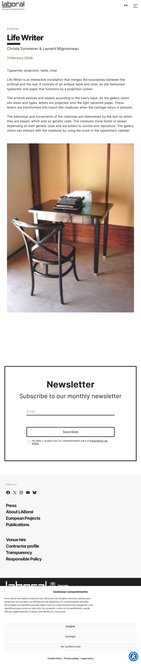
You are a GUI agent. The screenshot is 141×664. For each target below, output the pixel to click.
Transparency (19, 552)
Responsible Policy (23, 558)
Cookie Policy (55, 658)
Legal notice (87, 658)
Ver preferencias (70, 646)
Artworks (13, 28)
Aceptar (70, 626)
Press (11, 505)
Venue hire (16, 539)
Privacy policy (71, 658)
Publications (17, 524)
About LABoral (19, 511)
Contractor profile (22, 546)
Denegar (70, 636)
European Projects (23, 518)
